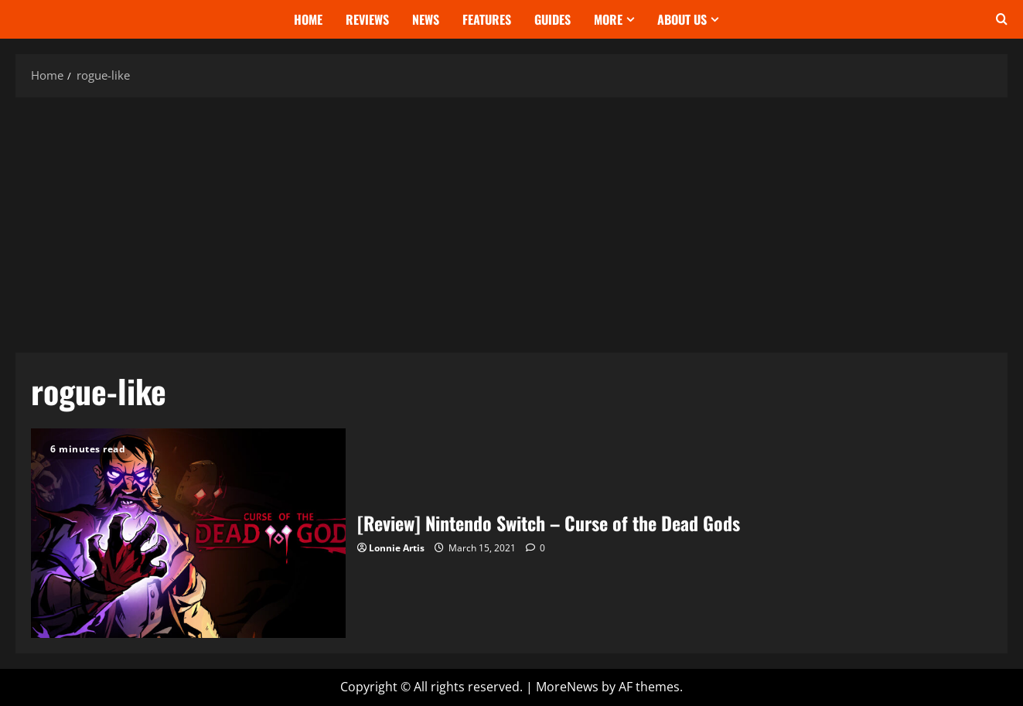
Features (486, 19)
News (425, 19)
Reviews (367, 19)
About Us (682, 19)
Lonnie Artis (397, 547)
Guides (552, 19)
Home (308, 19)
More (608, 19)
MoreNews (567, 686)
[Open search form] (1002, 19)
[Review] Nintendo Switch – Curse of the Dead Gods (188, 533)
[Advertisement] (512, 221)
